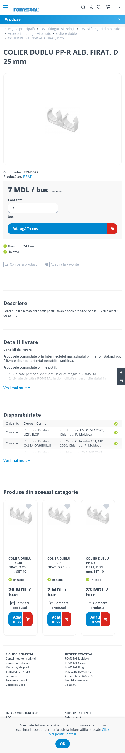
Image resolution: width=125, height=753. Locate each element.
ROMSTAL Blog (74, 667)
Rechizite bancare (76, 680)
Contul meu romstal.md (21, 658)
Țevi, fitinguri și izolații (57, 29)
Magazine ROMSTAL (78, 672)
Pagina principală (21, 29)
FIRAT (27, 176)
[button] (118, 6)
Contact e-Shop (15, 685)
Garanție (11, 676)
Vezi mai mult (15, 387)
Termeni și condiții (17, 680)
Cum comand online (18, 663)
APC (8, 717)
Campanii (71, 685)
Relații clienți (73, 717)
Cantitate (15, 200)
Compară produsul (20, 605)
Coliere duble (66, 33)
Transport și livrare (18, 672)
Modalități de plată (17, 667)
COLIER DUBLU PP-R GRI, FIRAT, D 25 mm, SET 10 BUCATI (97, 567)
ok (62, 743)
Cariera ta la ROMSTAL (79, 676)
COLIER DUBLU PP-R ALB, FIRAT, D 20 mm (59, 562)
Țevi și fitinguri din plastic (100, 29)
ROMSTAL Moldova (77, 658)
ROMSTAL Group (75, 663)
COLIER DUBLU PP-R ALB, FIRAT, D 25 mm (39, 38)
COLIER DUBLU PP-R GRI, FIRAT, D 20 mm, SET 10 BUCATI (19, 567)
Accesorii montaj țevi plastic (29, 33)
